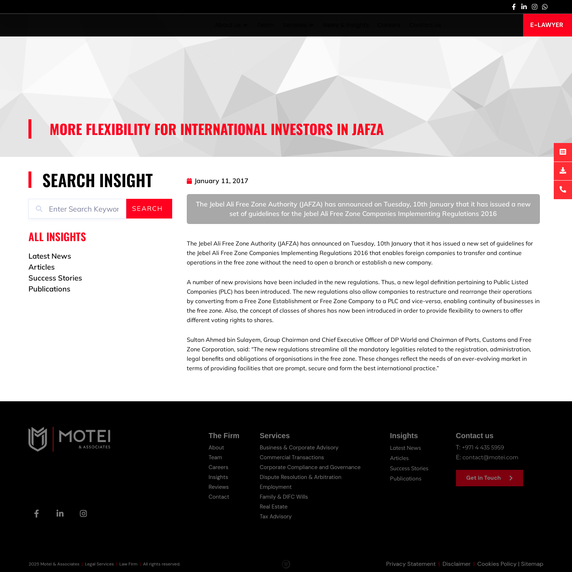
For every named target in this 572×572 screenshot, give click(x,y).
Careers (214, 466)
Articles (398, 457)
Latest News (405, 447)
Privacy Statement (411, 564)
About (212, 447)
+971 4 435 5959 (484, 447)
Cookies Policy (497, 564)
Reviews (214, 485)
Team (211, 457)
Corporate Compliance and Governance (308, 466)
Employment (272, 485)
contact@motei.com (492, 456)
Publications (404, 476)
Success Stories (409, 466)
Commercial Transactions (289, 457)
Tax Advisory (272, 514)
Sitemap (532, 564)
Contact (214, 495)
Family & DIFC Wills (280, 495)
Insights (214, 476)
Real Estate (269, 504)
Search (147, 208)
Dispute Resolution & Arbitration (298, 476)
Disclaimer (456, 564)
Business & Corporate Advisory (297, 447)
